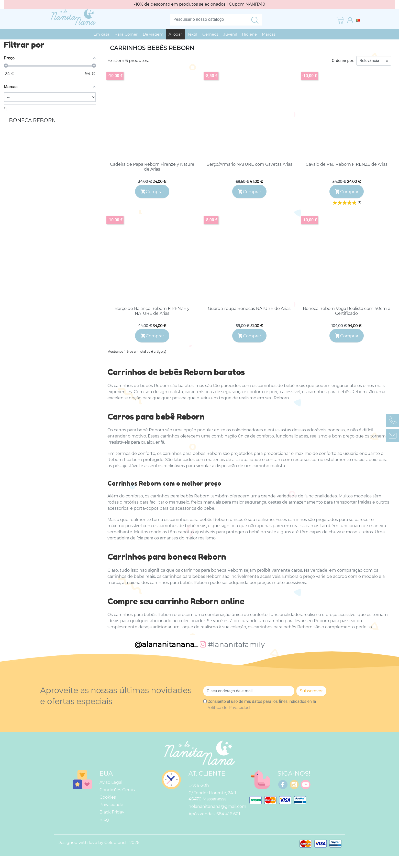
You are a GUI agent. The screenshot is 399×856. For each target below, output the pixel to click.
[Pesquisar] (209, 19)
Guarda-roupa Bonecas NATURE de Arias (249, 308)
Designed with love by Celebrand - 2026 (98, 842)
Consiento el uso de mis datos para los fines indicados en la (261, 704)
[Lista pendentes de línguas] (358, 20)
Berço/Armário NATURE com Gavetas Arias (249, 164)
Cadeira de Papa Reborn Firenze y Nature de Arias (152, 167)
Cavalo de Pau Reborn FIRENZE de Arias (346, 164)
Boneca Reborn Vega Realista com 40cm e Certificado (346, 311)
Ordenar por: (343, 60)
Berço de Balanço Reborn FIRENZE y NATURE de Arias (152, 311)
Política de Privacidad (228, 707)
